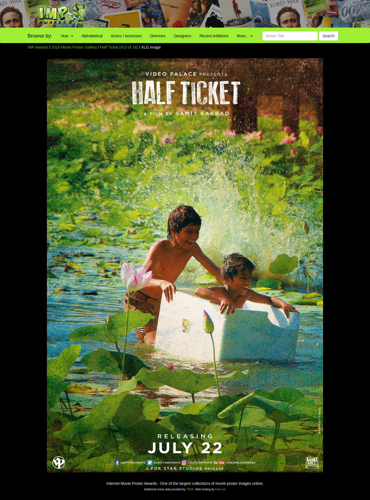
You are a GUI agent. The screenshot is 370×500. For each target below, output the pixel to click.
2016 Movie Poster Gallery (74, 47)
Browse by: (40, 36)
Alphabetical (91, 36)
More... (245, 36)
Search (329, 36)
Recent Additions (214, 36)
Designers (182, 36)
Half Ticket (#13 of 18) (119, 47)
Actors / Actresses (126, 36)
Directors (157, 36)
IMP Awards (38, 47)
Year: (66, 36)
